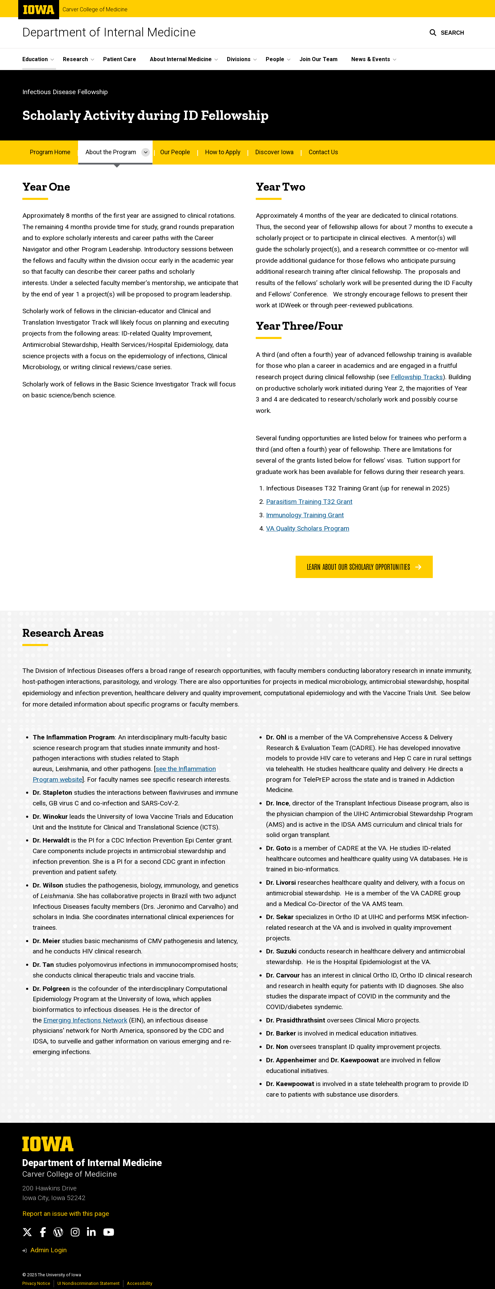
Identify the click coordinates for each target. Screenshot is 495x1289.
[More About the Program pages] (146, 152)
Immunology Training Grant (305, 515)
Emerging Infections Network (85, 1020)
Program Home (50, 152)
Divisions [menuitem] (239, 59)
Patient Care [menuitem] (119, 59)
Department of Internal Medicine (109, 32)
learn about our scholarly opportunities (364, 566)
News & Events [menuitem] (370, 59)
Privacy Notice (36, 1283)
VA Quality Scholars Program (307, 528)
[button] (447, 32)
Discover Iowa (274, 152)
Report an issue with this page (65, 1214)
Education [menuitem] (35, 59)
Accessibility (139, 1283)
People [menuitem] (275, 59)
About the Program (111, 152)
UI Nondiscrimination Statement (88, 1283)
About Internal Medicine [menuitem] (181, 59)
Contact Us (323, 152)
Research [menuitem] (75, 59)
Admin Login (48, 1250)
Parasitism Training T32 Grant (309, 502)
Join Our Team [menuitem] (318, 59)
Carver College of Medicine (95, 10)
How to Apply (222, 152)
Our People (175, 152)
